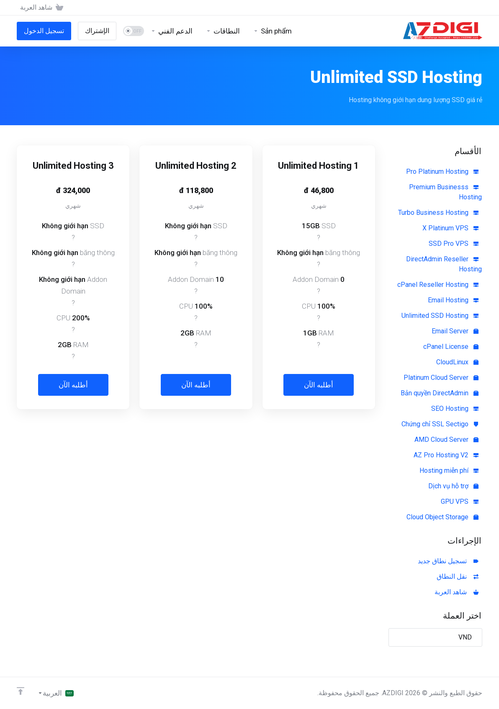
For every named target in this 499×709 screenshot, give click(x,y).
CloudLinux (457, 362)
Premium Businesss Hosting (445, 192)
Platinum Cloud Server (441, 378)
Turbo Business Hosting (438, 213)
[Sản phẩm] (272, 30)
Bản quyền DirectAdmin (439, 393)
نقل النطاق (457, 576)
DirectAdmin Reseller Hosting (444, 264)
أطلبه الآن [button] (318, 385)
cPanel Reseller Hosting (437, 285)
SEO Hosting (454, 409)
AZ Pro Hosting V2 (446, 455)
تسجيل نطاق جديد (448, 561)
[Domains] (223, 30)
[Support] (171, 30)
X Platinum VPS (450, 228)
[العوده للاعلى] (20, 691)
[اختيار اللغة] (55, 693)
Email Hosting (453, 300)
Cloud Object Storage (442, 517)
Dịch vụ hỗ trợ (453, 486)
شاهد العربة (456, 592)
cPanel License (450, 347)
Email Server (455, 331)
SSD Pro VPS (453, 244)
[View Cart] (43, 7)
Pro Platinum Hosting (442, 171)
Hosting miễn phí (448, 470)
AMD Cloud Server (446, 439)
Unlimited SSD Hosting (439, 316)
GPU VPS (459, 501)
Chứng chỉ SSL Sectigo (439, 424)
